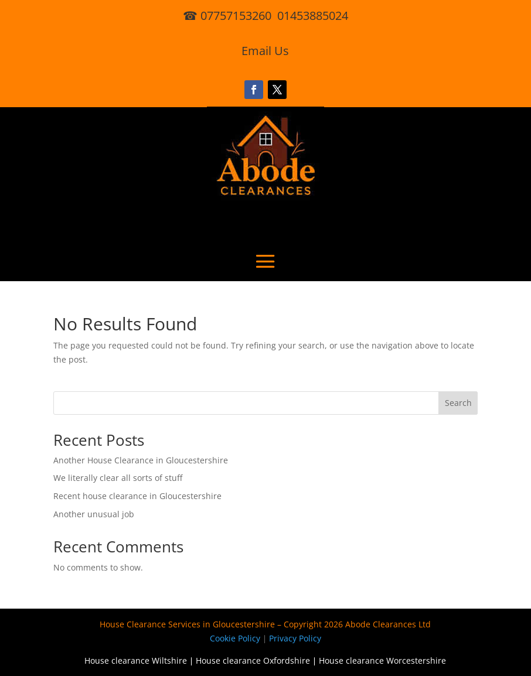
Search (458, 402)
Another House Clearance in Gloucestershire (140, 460)
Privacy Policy (295, 638)
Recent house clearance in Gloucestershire (137, 495)
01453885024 (312, 15)
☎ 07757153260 (227, 15)
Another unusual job (93, 514)
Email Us (265, 51)
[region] (152, 584)
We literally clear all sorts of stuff (117, 477)
